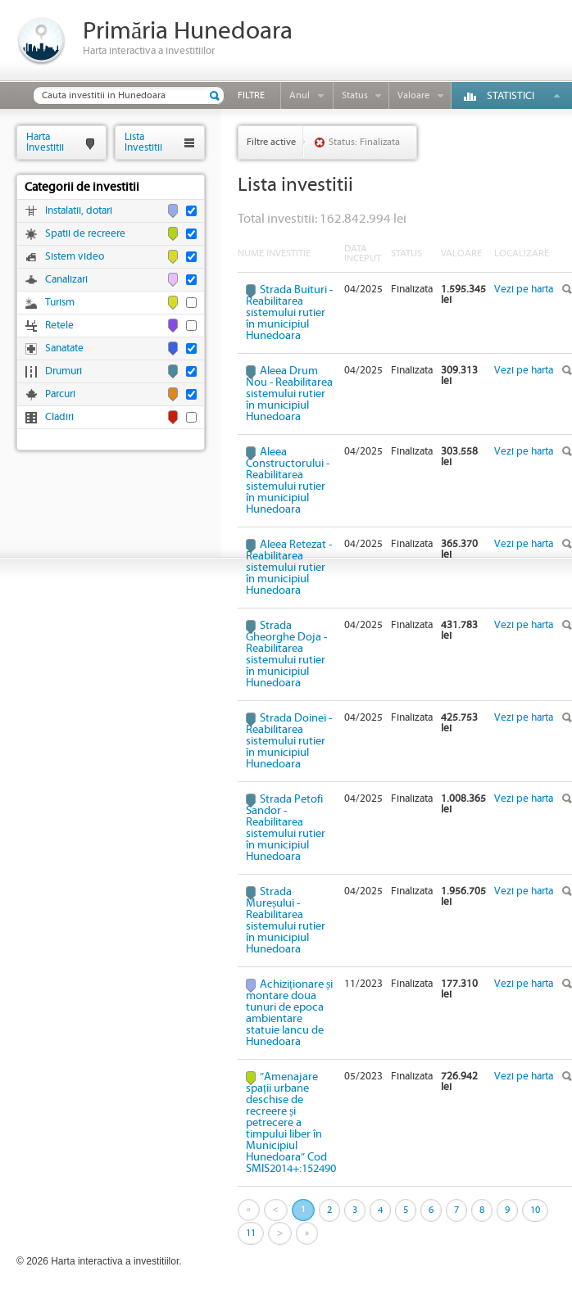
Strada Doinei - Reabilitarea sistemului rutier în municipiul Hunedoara (289, 741)
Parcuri (60, 394)
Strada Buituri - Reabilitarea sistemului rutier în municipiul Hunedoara (289, 313)
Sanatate (64, 348)
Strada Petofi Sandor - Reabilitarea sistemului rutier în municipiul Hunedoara (285, 828)
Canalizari (66, 280)
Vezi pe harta (523, 289)
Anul (299, 95)
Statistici (510, 96)
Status (355, 95)
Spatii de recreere (85, 234)
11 (251, 1233)
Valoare (413, 95)
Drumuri (63, 371)
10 (535, 1210)
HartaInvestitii (45, 142)
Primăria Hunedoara (188, 31)
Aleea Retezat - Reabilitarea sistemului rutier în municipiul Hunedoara (289, 567)
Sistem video (74, 257)
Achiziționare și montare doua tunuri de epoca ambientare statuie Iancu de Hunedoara (289, 1013)
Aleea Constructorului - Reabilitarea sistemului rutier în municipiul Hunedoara (287, 480)
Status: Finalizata (364, 142)
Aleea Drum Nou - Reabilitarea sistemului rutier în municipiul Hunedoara (289, 394)
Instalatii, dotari (78, 211)
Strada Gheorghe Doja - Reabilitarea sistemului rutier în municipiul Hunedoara (286, 654)
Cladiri (59, 417)
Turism (60, 302)
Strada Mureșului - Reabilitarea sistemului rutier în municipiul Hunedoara (285, 920)
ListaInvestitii (143, 142)
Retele (59, 325)
